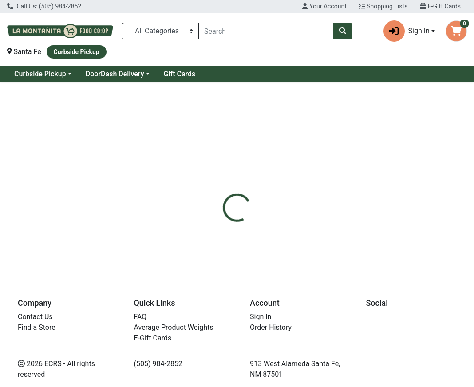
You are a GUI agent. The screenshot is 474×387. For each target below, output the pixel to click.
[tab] (221, 195)
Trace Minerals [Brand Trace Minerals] (308, 229)
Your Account (324, 6)
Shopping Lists (383, 6)
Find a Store (36, 327)
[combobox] (266, 31)
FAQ (140, 316)
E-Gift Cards (440, 6)
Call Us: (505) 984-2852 (44, 6)
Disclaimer (261, 195)
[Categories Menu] (160, 31)
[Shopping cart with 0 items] (456, 31)
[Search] (266, 31)
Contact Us (35, 316)
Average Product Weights (173, 327)
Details (221, 195)
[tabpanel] (335, 237)
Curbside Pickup (40, 74)
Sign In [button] (406, 31)
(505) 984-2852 (158, 363)
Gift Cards (180, 74)
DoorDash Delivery (115, 74)
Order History (271, 327)
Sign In (260, 316)
